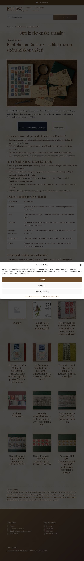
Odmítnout (42, 286)
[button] (81, 265)
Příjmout (42, 279)
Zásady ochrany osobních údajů (33, 296)
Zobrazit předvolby (42, 292)
